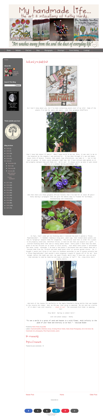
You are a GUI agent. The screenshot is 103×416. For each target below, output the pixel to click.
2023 (8, 151)
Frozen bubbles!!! (11, 178)
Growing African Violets (58, 329)
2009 (8, 203)
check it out (60, 307)
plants (58, 331)
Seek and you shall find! (12, 173)
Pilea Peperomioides (49, 331)
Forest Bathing (74, 50)
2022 (8, 153)
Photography (48, 50)
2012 (8, 195)
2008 (8, 205)
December (11, 163)
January (10, 171)
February (11, 168)
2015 (8, 187)
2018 (8, 161)
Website (18, 50)
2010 (8, 200)
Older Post (93, 395)
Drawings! (61, 50)
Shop (38, 50)
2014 (8, 190)
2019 (8, 158)
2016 (8, 185)
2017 (8, 182)
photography (39, 331)
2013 (8, 192)
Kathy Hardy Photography (73, 329)
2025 (8, 148)
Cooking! (87, 50)
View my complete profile (16, 73)
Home (9, 50)
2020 (8, 156)
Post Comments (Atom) (65, 400)
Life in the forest (86, 329)
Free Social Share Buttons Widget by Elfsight (51, 414)
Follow (6, 59)
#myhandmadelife (35, 329)
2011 (8, 198)
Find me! (28, 50)
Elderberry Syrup (46, 329)
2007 (8, 208)
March (10, 166)
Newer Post (30, 395)
